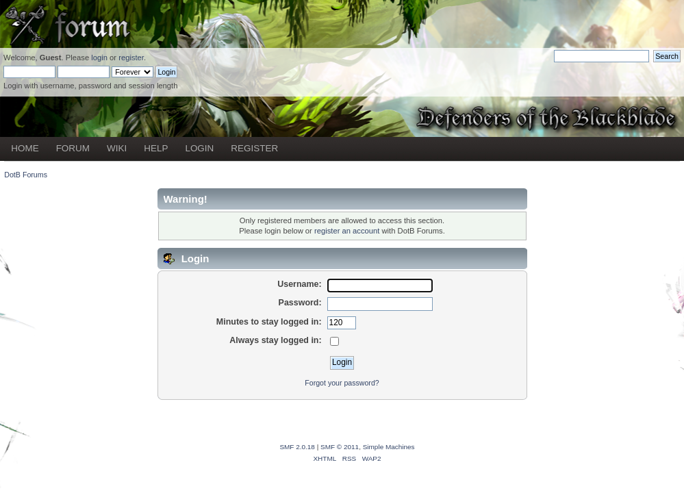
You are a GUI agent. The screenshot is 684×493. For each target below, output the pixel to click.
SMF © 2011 (339, 447)
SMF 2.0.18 (297, 447)
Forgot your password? (342, 383)
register (131, 57)
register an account (346, 231)
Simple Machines (389, 447)
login (99, 57)
